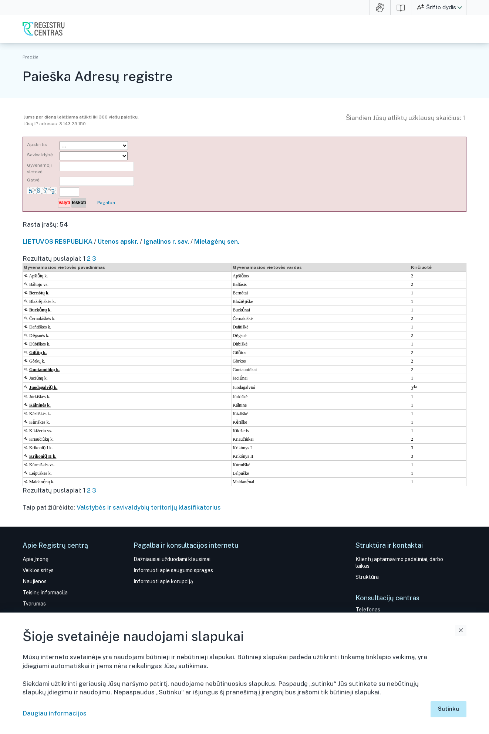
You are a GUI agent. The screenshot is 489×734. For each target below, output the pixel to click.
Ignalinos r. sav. (166, 241)
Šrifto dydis (441, 7)
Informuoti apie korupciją (163, 581)
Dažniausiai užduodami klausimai (172, 559)
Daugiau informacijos (55, 713)
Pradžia (30, 57)
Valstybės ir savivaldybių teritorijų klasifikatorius (149, 507)
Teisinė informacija (45, 592)
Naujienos (35, 581)
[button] (460, 7)
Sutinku (448, 708)
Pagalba (106, 202)
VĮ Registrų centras (44, 29)
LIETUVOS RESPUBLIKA (57, 241)
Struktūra (367, 577)
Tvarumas (34, 604)
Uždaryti (460, 630)
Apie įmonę (35, 559)
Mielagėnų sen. (216, 241)
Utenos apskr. (118, 241)
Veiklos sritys (38, 570)
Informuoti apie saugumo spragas (173, 570)
